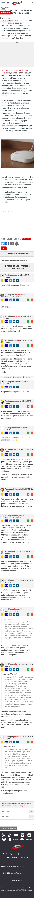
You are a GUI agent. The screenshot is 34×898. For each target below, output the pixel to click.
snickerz (16, 449)
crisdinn (16, 427)
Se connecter (5, 12)
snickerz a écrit (9, 619)
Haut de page (17, 880)
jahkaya (16, 737)
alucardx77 (18, 609)
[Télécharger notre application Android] (26, 839)
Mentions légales (8, 854)
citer (6, 280)
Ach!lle (16, 340)
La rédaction (26, 239)
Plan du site (24, 857)
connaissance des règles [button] (17, 806)
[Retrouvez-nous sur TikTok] (10, 835)
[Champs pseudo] (15, 811)
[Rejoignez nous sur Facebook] (29, 835)
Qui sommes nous (23, 854)
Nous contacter (12, 857)
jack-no (16, 551)
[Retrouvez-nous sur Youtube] (16, 835)
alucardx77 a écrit (10, 674)
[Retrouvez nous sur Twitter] (23, 835)
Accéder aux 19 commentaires (17, 254)
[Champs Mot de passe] (16, 7)
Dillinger (16, 489)
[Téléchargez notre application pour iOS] (13, 839)
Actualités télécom (21, 888)
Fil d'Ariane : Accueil (7, 888)
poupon (16, 401)
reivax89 (17, 316)
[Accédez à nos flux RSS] (4, 835)
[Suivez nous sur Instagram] (4, 839)
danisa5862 (18, 294)
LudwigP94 (18, 515)
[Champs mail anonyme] (15, 816)
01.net (11, 211)
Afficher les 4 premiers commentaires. (17, 267)
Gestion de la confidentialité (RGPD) (12, 866)
